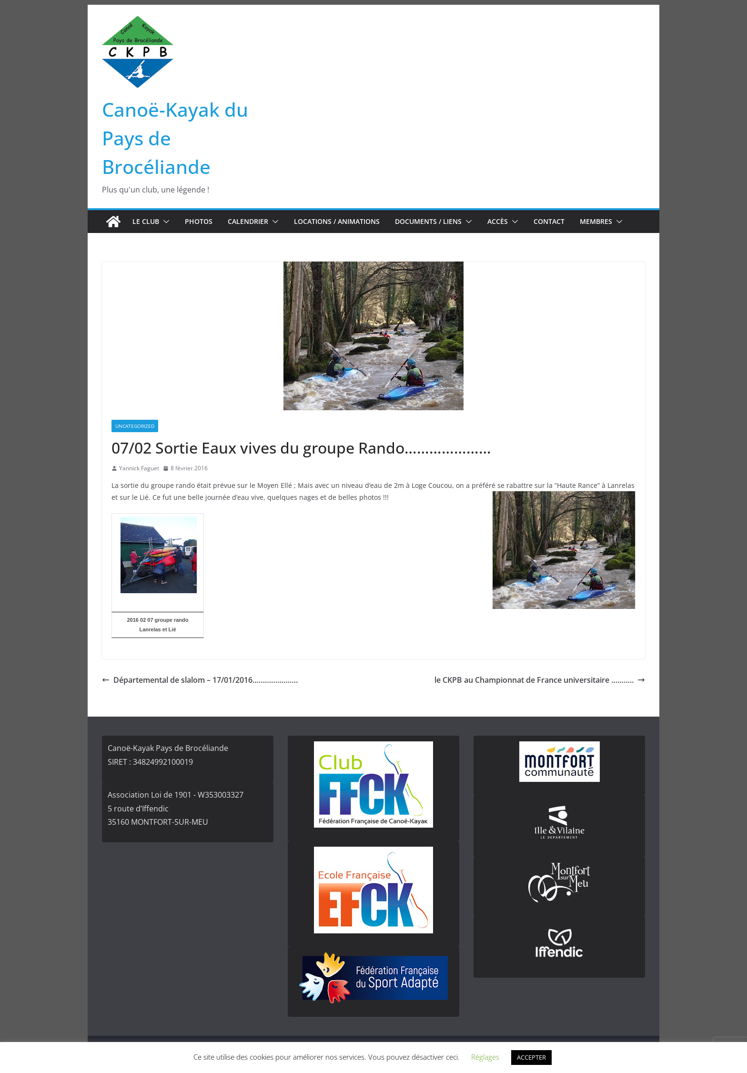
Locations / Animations (337, 221)
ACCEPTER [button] (531, 1057)
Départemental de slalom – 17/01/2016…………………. (200, 680)
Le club (145, 221)
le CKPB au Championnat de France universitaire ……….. (539, 680)
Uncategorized (134, 426)
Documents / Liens (428, 221)
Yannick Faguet (139, 468)
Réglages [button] (485, 1057)
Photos (198, 221)
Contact (549, 221)
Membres (596, 221)
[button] (164, 221)
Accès (497, 221)
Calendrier (248, 221)
